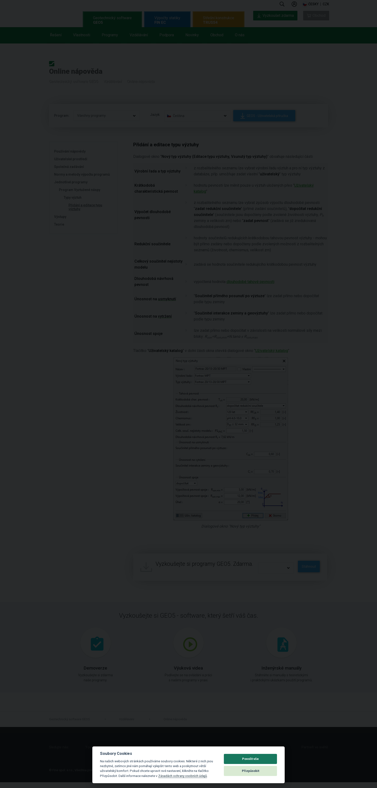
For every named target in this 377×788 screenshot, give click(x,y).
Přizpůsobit (250, 771)
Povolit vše (250, 759)
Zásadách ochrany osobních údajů (182, 776)
